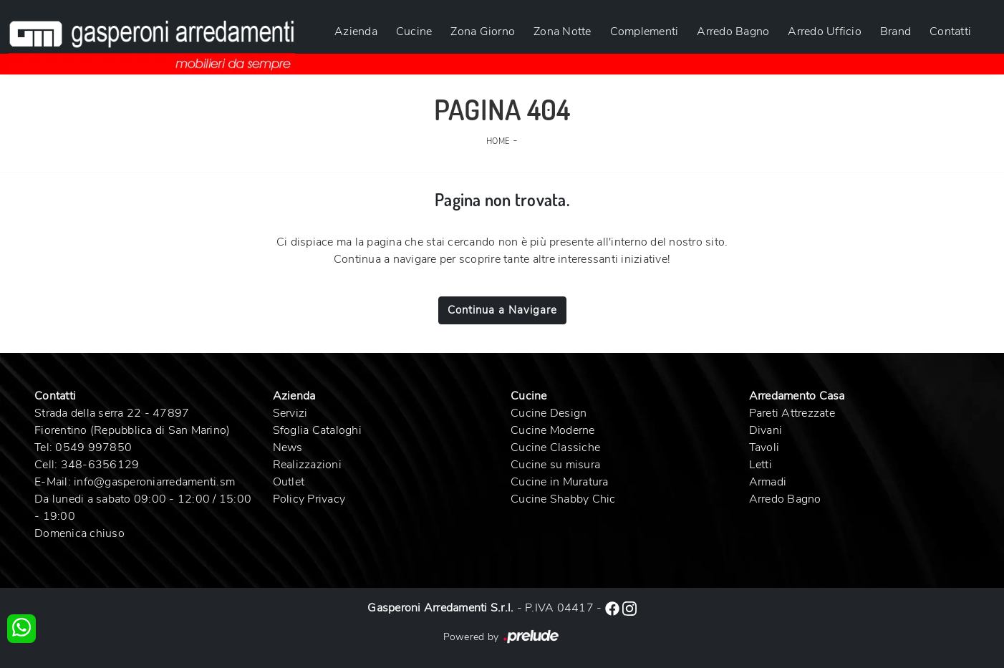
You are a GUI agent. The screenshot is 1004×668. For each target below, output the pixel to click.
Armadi (768, 482)
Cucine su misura (555, 465)
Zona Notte (563, 31)
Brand (895, 31)
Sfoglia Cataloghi (317, 430)
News (288, 447)
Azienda (355, 31)
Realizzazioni (307, 465)
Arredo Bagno (733, 31)
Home (498, 141)
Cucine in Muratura (560, 482)
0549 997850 (93, 447)
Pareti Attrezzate (792, 413)
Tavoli (764, 447)
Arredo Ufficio (824, 31)
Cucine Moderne (553, 430)
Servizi (290, 413)
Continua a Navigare (502, 310)
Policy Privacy (309, 499)
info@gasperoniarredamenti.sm (154, 482)
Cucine (414, 31)
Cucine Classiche (555, 447)
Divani (766, 430)
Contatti (950, 31)
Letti (760, 465)
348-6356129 (100, 465)
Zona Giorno (482, 31)
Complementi (644, 31)
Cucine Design (549, 413)
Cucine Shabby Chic (563, 499)
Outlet (289, 482)
